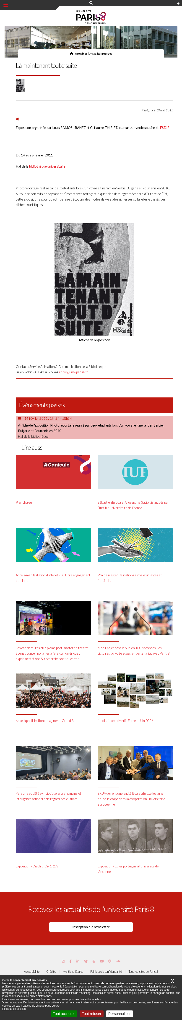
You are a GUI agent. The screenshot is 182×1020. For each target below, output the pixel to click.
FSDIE (164, 128)
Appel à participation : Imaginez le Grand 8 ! (45, 721)
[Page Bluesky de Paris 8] (86, 961)
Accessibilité (31, 971)
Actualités (81, 53)
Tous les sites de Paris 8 (143, 971)
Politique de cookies (14, 1008)
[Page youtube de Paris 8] (102, 961)
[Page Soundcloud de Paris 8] (118, 961)
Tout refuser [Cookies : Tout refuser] (91, 1014)
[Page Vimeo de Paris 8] (77, 961)
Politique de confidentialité (106, 971)
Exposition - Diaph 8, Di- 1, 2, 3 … (38, 866)
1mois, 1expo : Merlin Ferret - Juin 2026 (125, 721)
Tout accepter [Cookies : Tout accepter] (64, 1014)
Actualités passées (100, 53)
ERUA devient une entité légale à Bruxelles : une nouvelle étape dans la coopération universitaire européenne (131, 798)
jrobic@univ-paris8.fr (73, 372)
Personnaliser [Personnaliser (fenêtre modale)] (119, 1014)
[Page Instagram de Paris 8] (63, 961)
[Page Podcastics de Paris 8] (109, 961)
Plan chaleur (24, 502)
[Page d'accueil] (71, 53)
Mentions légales (73, 971)
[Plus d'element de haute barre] (178, 4)
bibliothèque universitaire (47, 166)
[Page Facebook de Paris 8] (71, 961)
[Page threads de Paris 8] (93, 961)
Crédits (51, 971)
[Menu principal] (5, 4)
